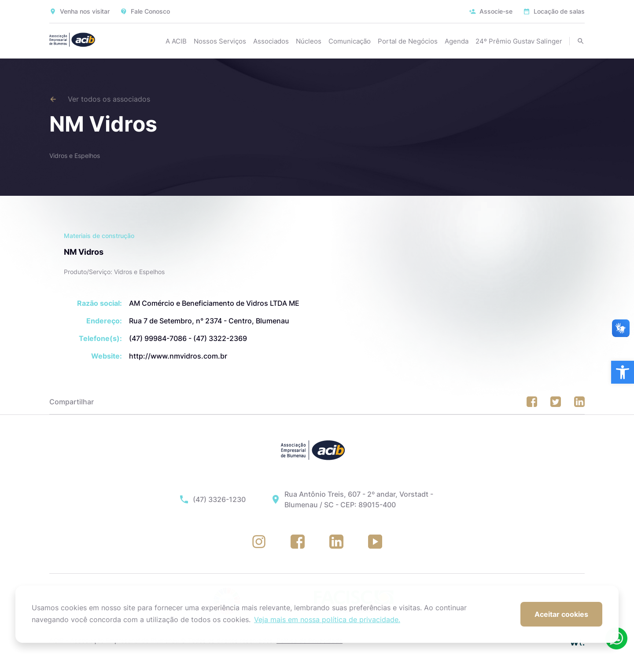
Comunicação (349, 41)
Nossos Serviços (220, 41)
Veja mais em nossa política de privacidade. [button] (327, 619)
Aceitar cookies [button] (561, 614)
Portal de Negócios (408, 41)
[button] (622, 372)
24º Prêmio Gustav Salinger (519, 41)
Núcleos (308, 41)
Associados (271, 41)
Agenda (456, 41)
